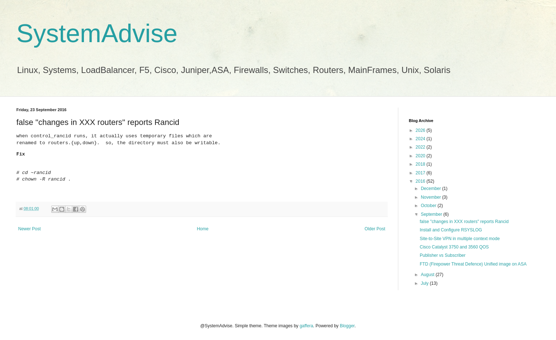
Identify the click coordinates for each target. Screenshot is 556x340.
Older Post (374, 228)
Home (203, 228)
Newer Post (29, 228)
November (431, 197)
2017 (421, 172)
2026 (421, 130)
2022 (421, 147)
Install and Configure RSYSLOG (451, 229)
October (429, 205)
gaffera (306, 325)
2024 (421, 138)
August (428, 274)
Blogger (347, 325)
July (425, 283)
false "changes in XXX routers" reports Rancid (464, 221)
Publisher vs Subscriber (443, 255)
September (432, 214)
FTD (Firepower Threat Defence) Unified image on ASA (473, 264)
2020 (421, 155)
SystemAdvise (96, 33)
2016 (421, 181)
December (431, 188)
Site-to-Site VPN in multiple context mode (460, 238)
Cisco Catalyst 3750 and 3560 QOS (454, 247)
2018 (421, 164)
